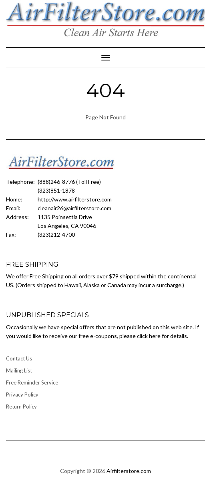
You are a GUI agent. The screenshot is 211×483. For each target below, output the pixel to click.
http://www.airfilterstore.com (75, 199)
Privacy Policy (22, 394)
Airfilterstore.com (129, 470)
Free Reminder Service (32, 382)
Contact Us (19, 358)
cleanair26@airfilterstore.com (74, 208)
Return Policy (21, 406)
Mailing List (19, 370)
